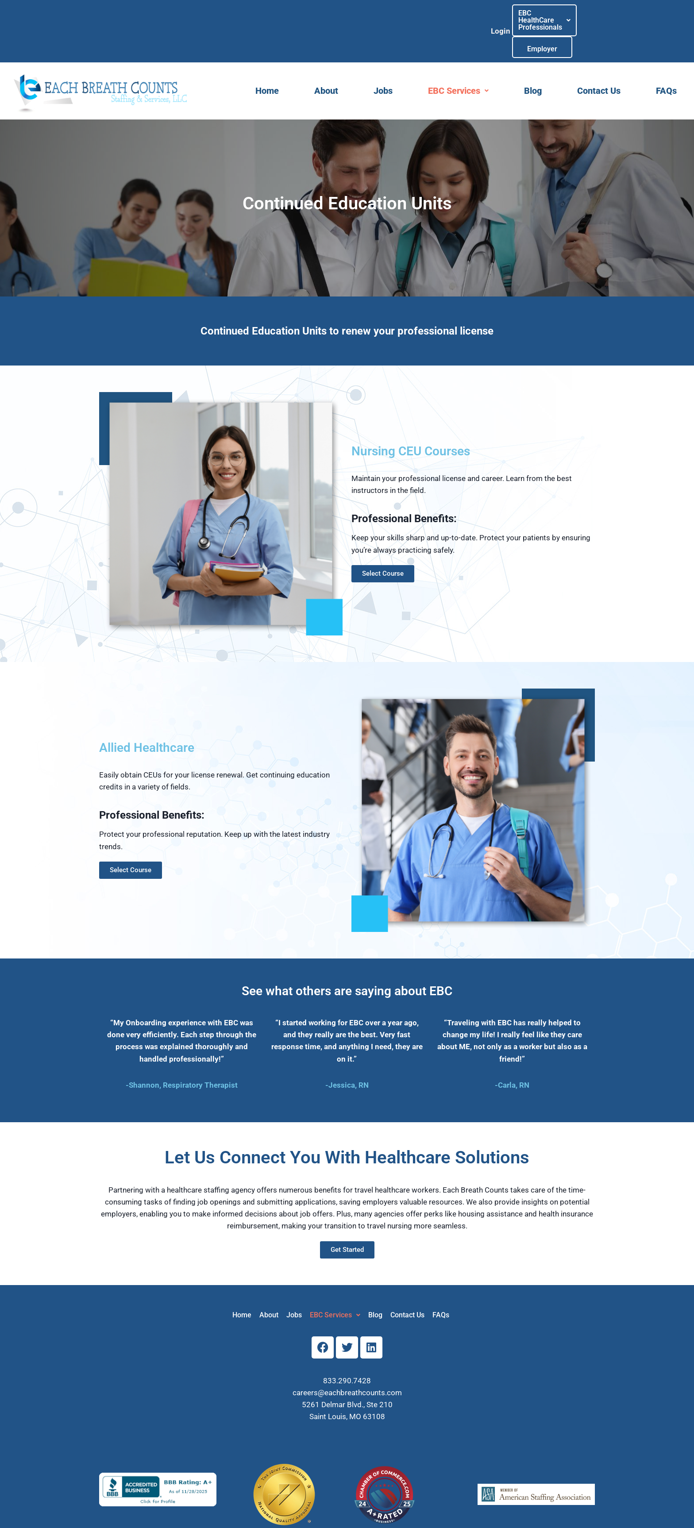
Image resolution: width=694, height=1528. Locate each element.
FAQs (666, 64)
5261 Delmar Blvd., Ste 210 (347, 1378)
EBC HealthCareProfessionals (547, 18)
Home (267, 64)
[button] (547, 18)
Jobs (383, 64)
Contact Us (599, 64)
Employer (615, 18)
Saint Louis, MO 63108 (347, 1390)
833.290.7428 (347, 1354)
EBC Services (458, 64)
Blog (533, 64)
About (326, 64)
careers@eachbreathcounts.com (347, 1366)
